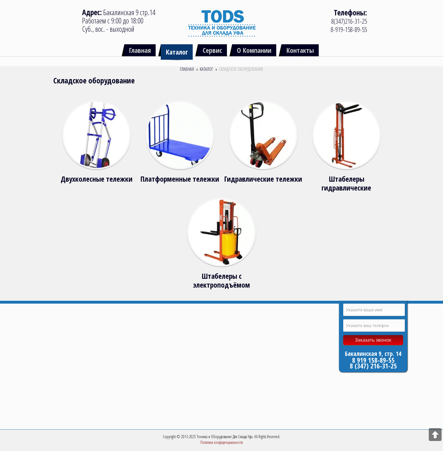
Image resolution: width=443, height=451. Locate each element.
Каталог (206, 69)
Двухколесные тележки (97, 179)
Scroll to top (435, 434)
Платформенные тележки (179, 179)
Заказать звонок (373, 340)
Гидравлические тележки (263, 179)
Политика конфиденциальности (221, 442)
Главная (187, 69)
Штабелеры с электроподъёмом (221, 280)
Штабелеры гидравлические (346, 183)
